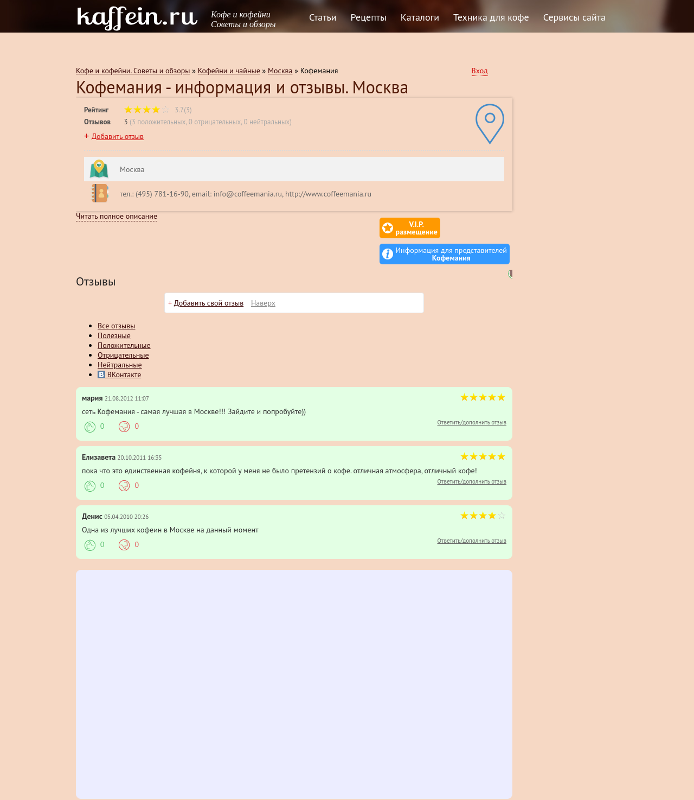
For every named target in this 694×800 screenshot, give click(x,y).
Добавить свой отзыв (208, 277)
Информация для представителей (451, 228)
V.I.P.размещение (353, 228)
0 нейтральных (266, 121)
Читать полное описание (116, 216)
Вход (480, 70)
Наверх (263, 277)
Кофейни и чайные (229, 70)
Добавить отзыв (118, 136)
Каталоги (420, 17)
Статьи (323, 17)
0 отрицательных (215, 121)
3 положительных (159, 121)
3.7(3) (158, 110)
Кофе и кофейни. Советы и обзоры (133, 70)
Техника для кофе (491, 17)
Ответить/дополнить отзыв (471, 396)
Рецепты (369, 17)
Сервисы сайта (574, 17)
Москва (280, 70)
